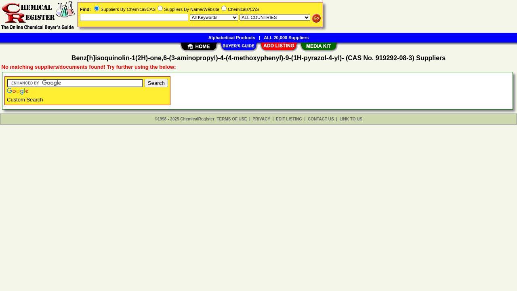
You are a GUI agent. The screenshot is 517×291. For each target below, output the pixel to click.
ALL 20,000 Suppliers (286, 37)
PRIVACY (261, 119)
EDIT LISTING (289, 119)
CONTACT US (321, 119)
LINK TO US (351, 119)
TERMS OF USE (231, 119)
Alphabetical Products (231, 37)
